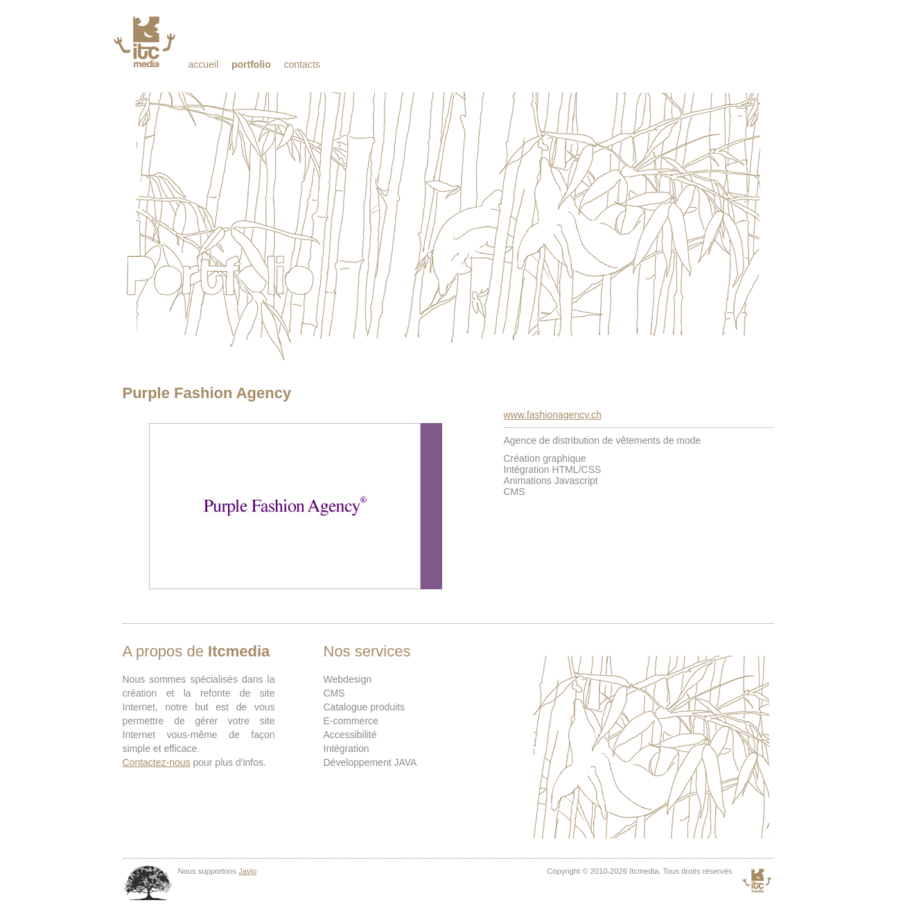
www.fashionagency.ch (553, 414)
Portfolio (251, 64)
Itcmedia (146, 41)
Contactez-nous (157, 762)
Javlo (247, 871)
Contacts (302, 64)
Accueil (204, 64)
